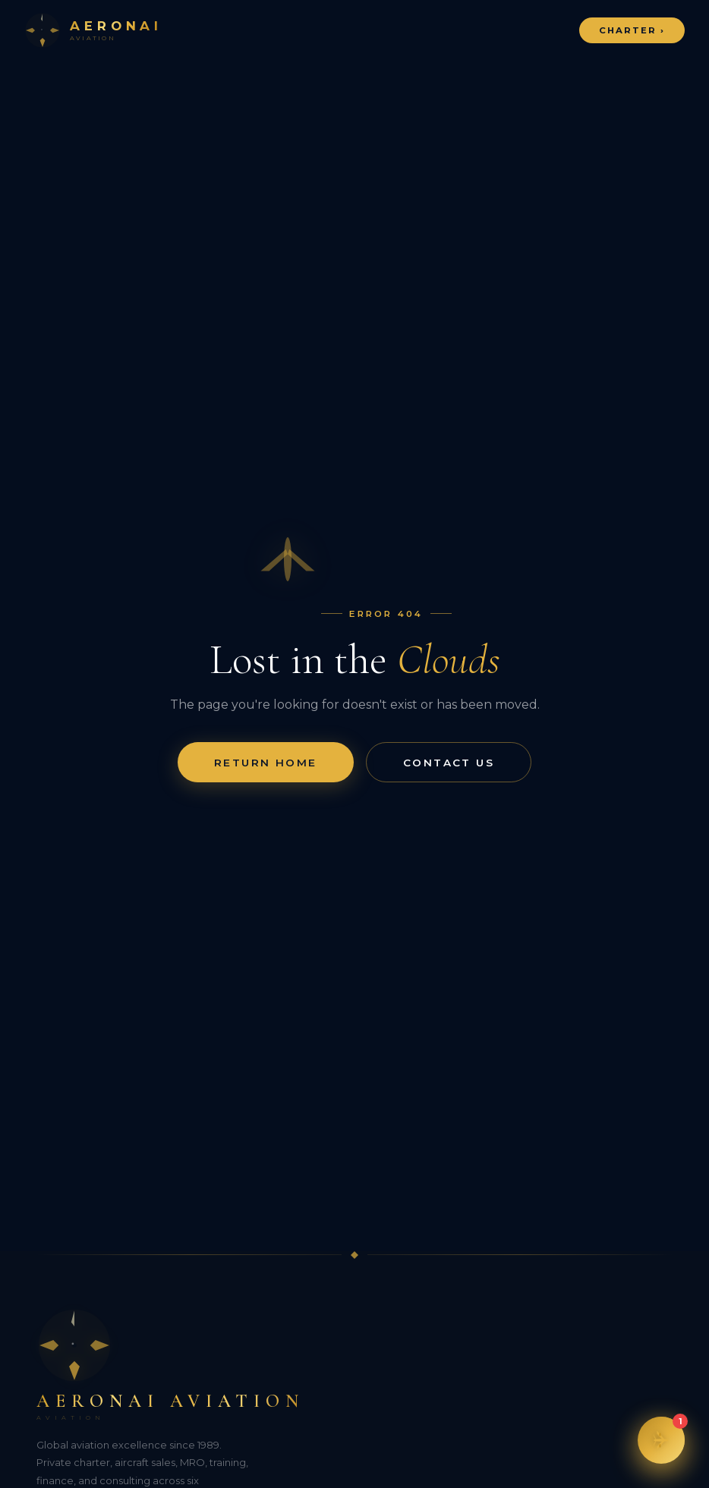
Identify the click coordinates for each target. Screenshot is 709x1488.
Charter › (632, 30)
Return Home (265, 763)
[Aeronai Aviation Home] (93, 30)
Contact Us (448, 763)
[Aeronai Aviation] (354, 1364)
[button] (661, 1440)
